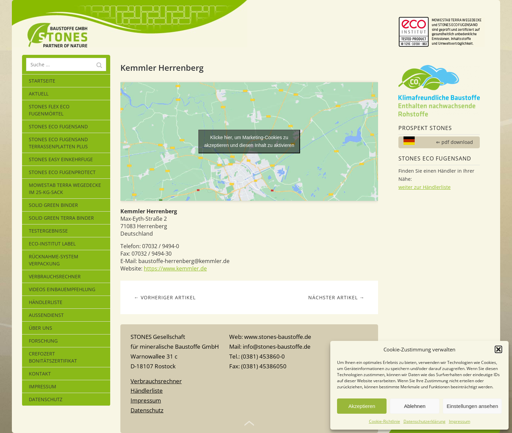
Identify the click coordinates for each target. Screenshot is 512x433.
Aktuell (38, 93)
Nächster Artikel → (336, 297)
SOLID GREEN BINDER (53, 205)
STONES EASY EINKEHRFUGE (61, 159)
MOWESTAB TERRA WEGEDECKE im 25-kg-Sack (65, 188)
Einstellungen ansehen (472, 406)
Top (249, 423)
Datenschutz (45, 399)
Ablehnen (414, 406)
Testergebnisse (48, 231)
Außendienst (46, 315)
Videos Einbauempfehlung (62, 289)
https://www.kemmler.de (175, 268)
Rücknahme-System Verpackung (53, 260)
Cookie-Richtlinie (384, 421)
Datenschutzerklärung (424, 421)
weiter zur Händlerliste (424, 187)
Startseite (42, 81)
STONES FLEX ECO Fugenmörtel (49, 110)
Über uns (40, 328)
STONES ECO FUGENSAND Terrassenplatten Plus (58, 143)
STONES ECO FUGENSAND (58, 126)
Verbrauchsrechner (55, 276)
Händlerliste (45, 302)
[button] (498, 349)
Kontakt (40, 373)
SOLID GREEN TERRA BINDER (61, 218)
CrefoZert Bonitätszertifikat (53, 357)
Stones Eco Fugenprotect (62, 172)
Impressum (459, 421)
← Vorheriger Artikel (165, 297)
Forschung (43, 341)
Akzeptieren (361, 406)
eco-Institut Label (52, 243)
